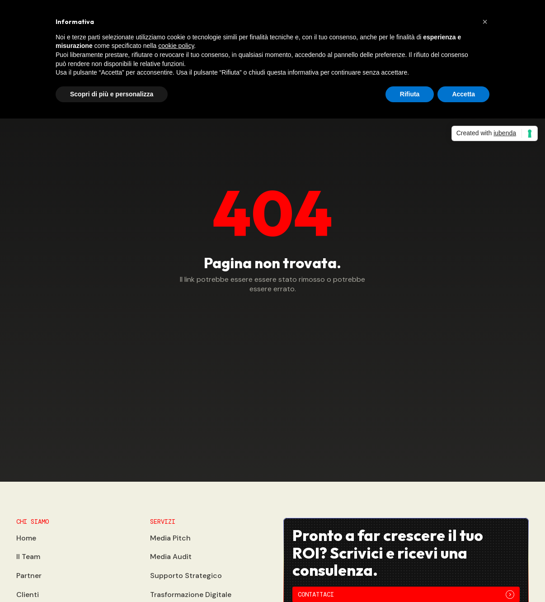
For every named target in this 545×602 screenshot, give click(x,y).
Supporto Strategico (186, 575)
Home (26, 538)
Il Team (28, 556)
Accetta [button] (463, 94)
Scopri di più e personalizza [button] (111, 94)
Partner (29, 575)
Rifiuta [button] (410, 94)
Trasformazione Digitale (190, 594)
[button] (485, 21)
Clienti (27, 594)
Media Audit (171, 556)
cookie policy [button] (176, 45)
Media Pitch (170, 538)
